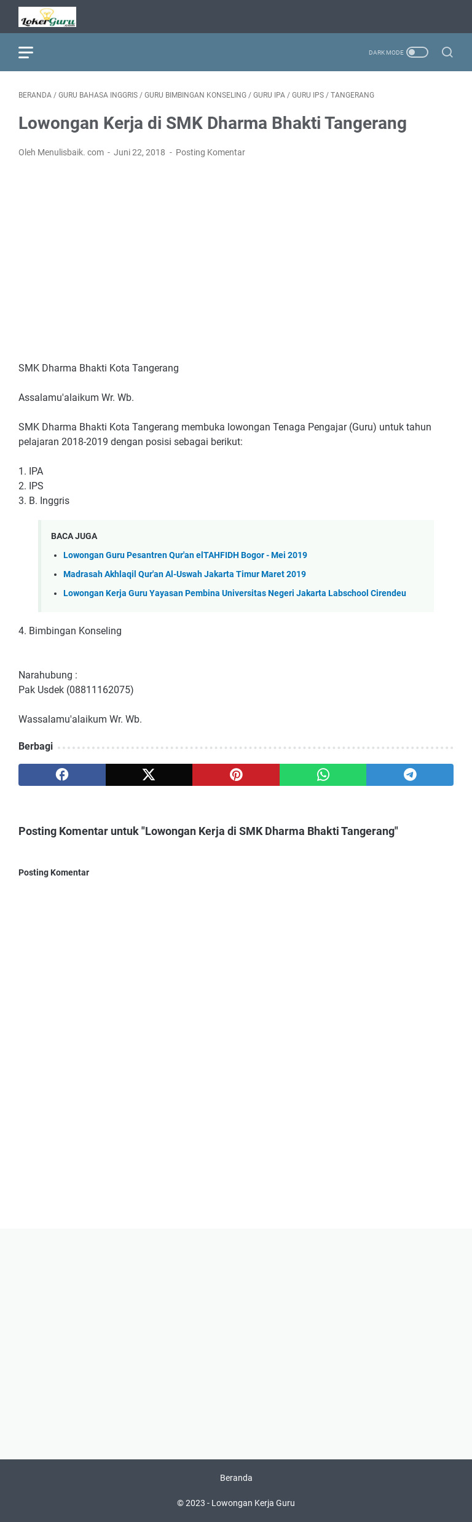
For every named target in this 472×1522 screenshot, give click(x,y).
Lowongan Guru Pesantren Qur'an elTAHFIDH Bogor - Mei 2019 (185, 555)
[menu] (33, 52)
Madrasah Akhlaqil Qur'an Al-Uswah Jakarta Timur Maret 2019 (184, 574)
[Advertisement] (236, 260)
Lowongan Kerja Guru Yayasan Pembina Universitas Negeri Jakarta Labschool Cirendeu (234, 593)
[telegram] (410, 775)
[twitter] (149, 775)
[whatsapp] (323, 775)
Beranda (236, 1478)
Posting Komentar (210, 152)
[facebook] (62, 775)
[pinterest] (236, 775)
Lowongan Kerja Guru (253, 1503)
